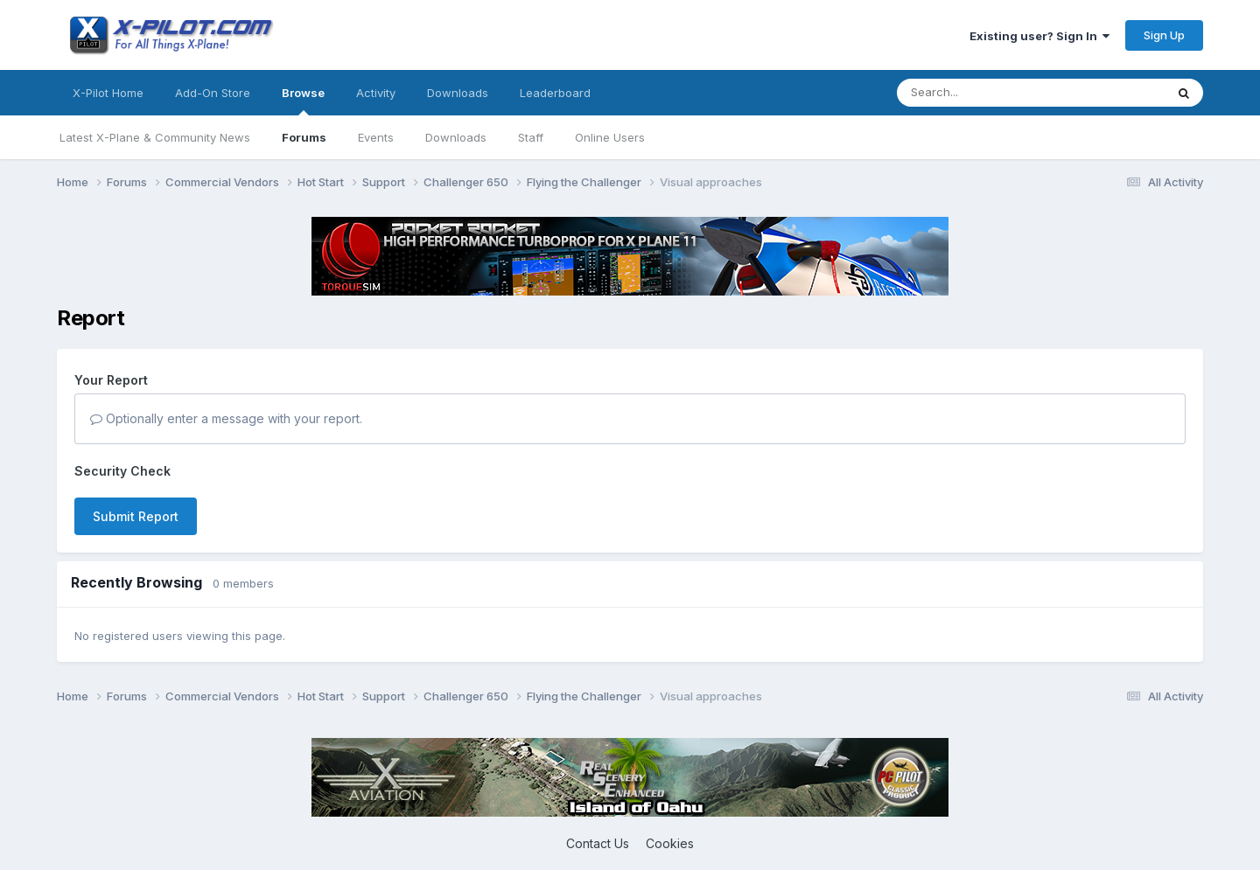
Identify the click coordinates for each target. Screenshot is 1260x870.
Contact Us (597, 843)
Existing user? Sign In (1040, 36)
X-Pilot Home (108, 93)
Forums (304, 137)
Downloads (455, 137)
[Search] (996, 93)
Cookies (670, 843)
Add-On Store (212, 93)
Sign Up (1164, 35)
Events (376, 137)
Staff (530, 137)
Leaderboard (555, 93)
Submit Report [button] (135, 516)
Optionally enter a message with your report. (226, 418)
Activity (376, 93)
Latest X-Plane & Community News (155, 137)
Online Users (610, 137)
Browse (303, 100)
